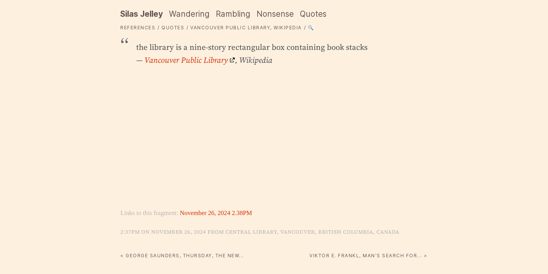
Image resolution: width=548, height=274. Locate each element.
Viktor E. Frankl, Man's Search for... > (368, 255)
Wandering (189, 14)
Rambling (233, 14)
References (137, 27)
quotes (172, 27)
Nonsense (275, 14)
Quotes (313, 14)
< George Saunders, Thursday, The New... (182, 255)
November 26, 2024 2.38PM (216, 213)
